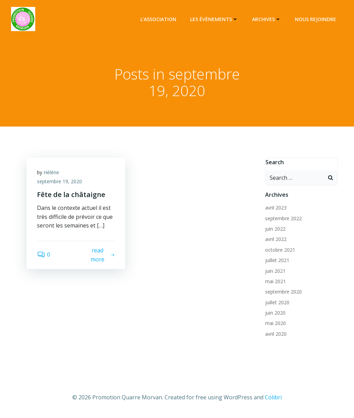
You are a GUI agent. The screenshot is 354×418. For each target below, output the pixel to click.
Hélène (51, 172)
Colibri (273, 397)
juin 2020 (275, 312)
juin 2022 (275, 228)
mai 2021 (275, 281)
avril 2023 (276, 207)
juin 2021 (275, 271)
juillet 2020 (277, 302)
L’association (158, 19)
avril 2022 (276, 239)
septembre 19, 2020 (59, 181)
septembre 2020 (283, 291)
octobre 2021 (280, 250)
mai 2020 (275, 323)
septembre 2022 (283, 218)
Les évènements (214, 19)
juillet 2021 (277, 260)
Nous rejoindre (315, 19)
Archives (266, 19)
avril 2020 (276, 334)
